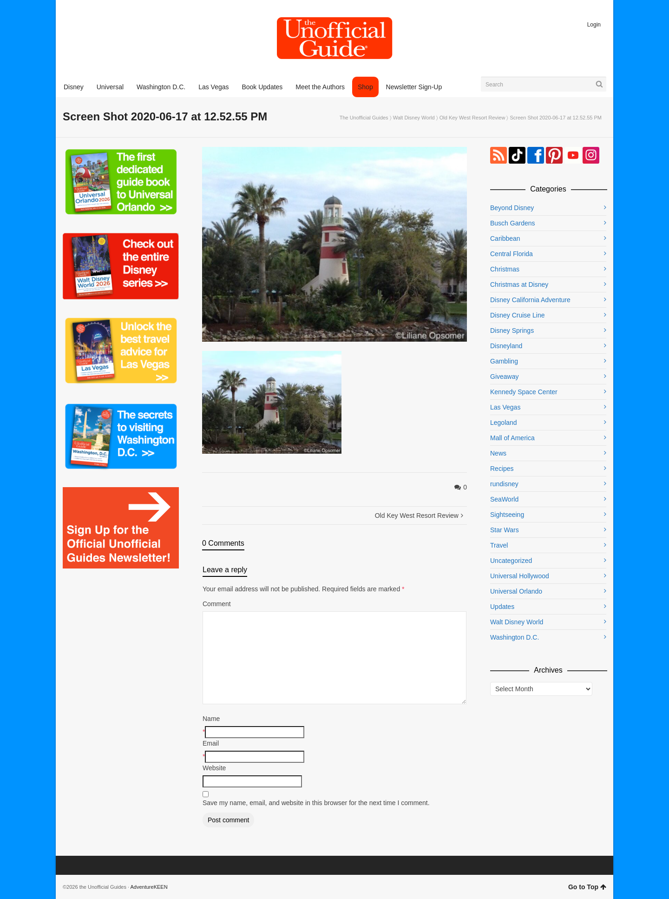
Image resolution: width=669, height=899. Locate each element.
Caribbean (505, 238)
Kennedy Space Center (524, 392)
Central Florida (511, 254)
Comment (217, 604)
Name (211, 718)
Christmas (504, 269)
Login (594, 24)
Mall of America (512, 438)
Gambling (504, 361)
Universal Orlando (516, 591)
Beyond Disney (512, 208)
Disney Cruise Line (517, 315)
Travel (499, 545)
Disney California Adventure (530, 300)
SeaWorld (504, 499)
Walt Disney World (414, 117)
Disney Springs (512, 330)
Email (211, 743)
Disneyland (506, 346)
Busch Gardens (512, 223)
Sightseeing (507, 514)
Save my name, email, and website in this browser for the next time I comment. (316, 802)
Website (214, 768)
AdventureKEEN (149, 887)
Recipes (502, 468)
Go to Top (587, 887)
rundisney (504, 484)
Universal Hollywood (519, 576)
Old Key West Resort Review (472, 117)
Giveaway (504, 376)
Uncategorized (511, 560)
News (498, 453)
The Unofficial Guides (364, 117)
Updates (502, 606)
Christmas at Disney (519, 284)
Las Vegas (505, 407)
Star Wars (504, 530)
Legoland (503, 422)
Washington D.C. (514, 637)
